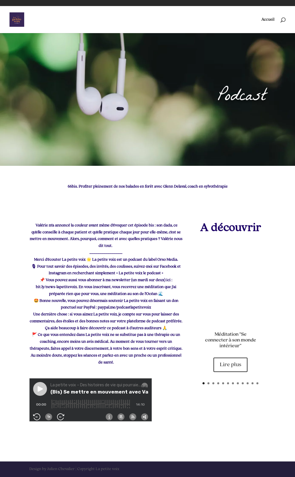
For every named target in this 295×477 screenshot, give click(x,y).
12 (257, 383)
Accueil (267, 20)
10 (248, 383)
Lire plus (230, 367)
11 (252, 383)
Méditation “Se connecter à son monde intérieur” (230, 342)
